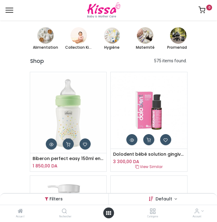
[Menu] (9, 10)
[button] (51, 144)
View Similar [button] (149, 166)
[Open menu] (108, 213)
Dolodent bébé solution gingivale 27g (149, 154)
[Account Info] (197, 211)
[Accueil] (20, 211)
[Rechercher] (64, 211)
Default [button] (164, 199)
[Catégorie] (153, 211)
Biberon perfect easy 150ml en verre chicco (68, 159)
